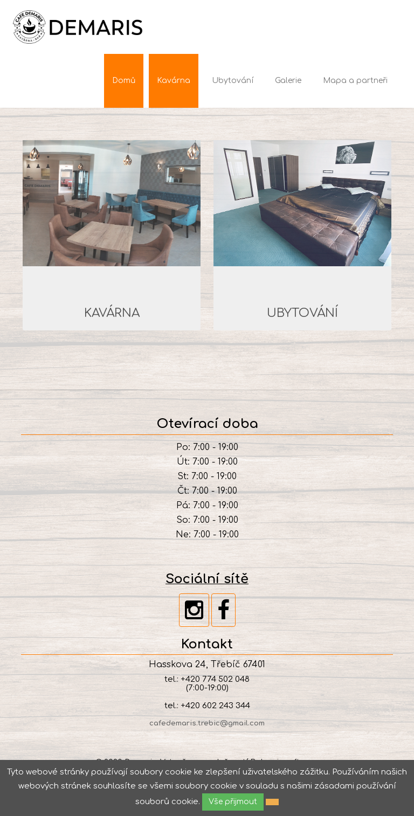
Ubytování (232, 81)
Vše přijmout (233, 802)
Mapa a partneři (355, 81)
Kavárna (173, 81)
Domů (123, 81)
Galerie (288, 81)
